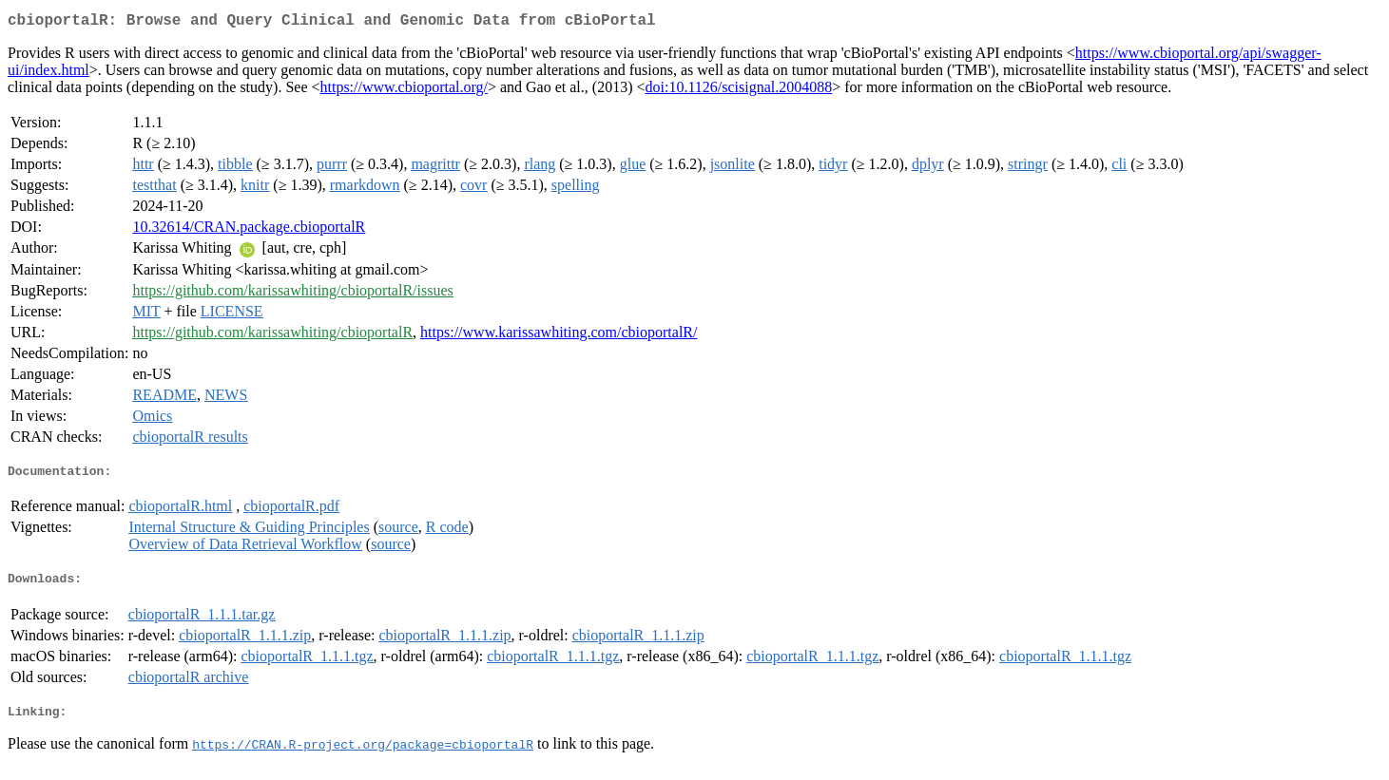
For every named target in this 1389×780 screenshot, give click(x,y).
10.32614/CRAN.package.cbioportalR (248, 230)
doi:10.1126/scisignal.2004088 (739, 91)
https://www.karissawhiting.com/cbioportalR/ (558, 336)
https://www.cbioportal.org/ (404, 91)
